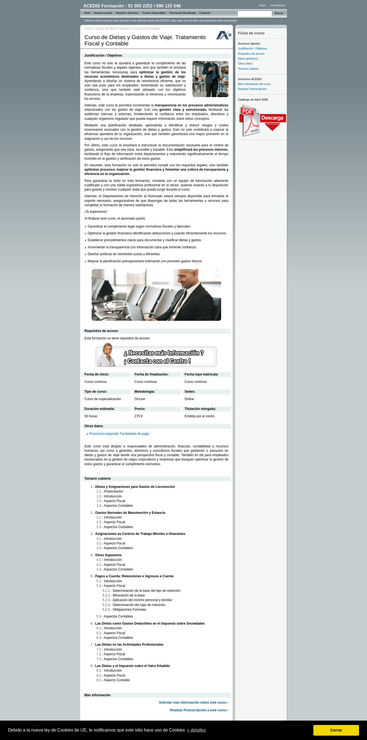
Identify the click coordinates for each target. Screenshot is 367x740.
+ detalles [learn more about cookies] (196, 730)
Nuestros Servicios (127, 12)
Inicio (262, 5)
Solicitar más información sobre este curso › (193, 702)
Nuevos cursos (103, 12)
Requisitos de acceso (251, 53)
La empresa (277, 5)
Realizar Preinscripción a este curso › (199, 710)
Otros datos (245, 63)
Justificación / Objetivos (252, 48)
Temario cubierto (248, 68)
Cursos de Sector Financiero (113, 28)
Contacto (204, 12)
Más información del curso (254, 84)
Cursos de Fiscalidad (146, 28)
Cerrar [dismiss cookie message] (336, 730)
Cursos (89, 28)
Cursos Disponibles (154, 12)
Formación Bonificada (182, 12)
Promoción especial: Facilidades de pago (119, 434)
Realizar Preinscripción (252, 89)
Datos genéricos (248, 58)
